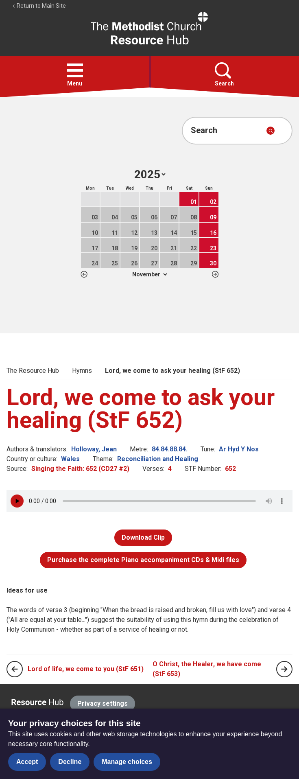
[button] (75, 70)
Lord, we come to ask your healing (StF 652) (172, 370)
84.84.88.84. (170, 449)
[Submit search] (270, 131)
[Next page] (284, 669)
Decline (69, 761)
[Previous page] (15, 669)
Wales (70, 459)
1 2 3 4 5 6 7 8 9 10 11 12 (149, 274)
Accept (27, 761)
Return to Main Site (39, 5)
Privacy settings (102, 703)
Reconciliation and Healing (157, 459)
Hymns (82, 370)
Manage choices (127, 761)
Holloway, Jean (94, 449)
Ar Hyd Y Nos (239, 449)
